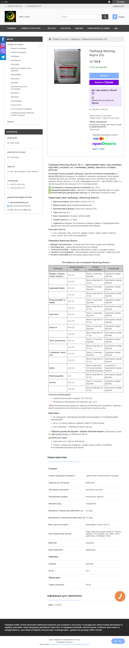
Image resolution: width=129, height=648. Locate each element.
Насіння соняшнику (18, 48)
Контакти (66, 28)
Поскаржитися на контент (58, 644)
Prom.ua (77, 640)
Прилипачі (15, 97)
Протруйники (16, 75)
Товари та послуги (30, 28)
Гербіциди (75, 39)
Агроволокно (16, 105)
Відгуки (79, 28)
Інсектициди (15, 60)
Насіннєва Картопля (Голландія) (19, 88)
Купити (104, 75)
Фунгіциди (15, 64)
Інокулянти (15, 79)
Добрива (14, 83)
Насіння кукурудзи (18, 52)
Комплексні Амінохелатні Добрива (21, 69)
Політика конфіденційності (80, 644)
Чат (118, 641)
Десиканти (15, 93)
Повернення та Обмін (99, 28)
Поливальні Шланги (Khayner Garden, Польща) (22, 114)
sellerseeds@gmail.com (19, 202)
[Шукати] (105, 16)
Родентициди (16, 101)
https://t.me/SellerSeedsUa (20, 206)
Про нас (52, 28)
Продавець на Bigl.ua (64, 642)
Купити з (104, 82)
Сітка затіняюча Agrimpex (21, 109)
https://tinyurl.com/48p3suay (20, 210)
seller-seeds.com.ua (59, 434)
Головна (11, 28)
